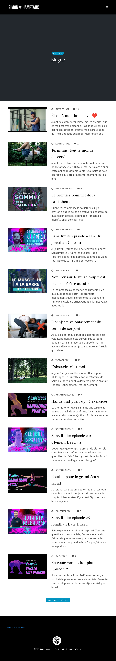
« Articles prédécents (58, 600)
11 (77, 360)
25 (76, 109)
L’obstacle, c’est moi (68, 366)
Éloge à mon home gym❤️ (74, 115)
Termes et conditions (16, 628)
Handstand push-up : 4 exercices (79, 401)
